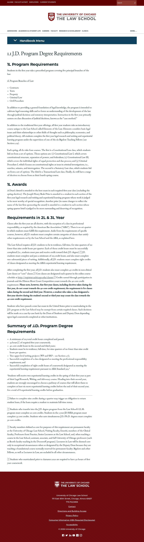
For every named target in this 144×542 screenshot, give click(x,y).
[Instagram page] (81, 533)
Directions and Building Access (72, 509)
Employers (34, 2)
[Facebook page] (63, 533)
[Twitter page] (67, 533)
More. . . (133, 30)
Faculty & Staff (21, 2)
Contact (72, 504)
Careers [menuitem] (45, 30)
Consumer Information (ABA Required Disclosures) (72, 518)
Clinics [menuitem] (85, 30)
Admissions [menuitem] (12, 30)
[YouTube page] (74, 533)
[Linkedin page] (70, 533)
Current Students (48, 2)
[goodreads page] (77, 533)
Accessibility (72, 523)
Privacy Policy (72, 513)
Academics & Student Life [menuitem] (30, 30)
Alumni (10, 2)
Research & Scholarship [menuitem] (70, 30)
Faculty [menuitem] (54, 30)
